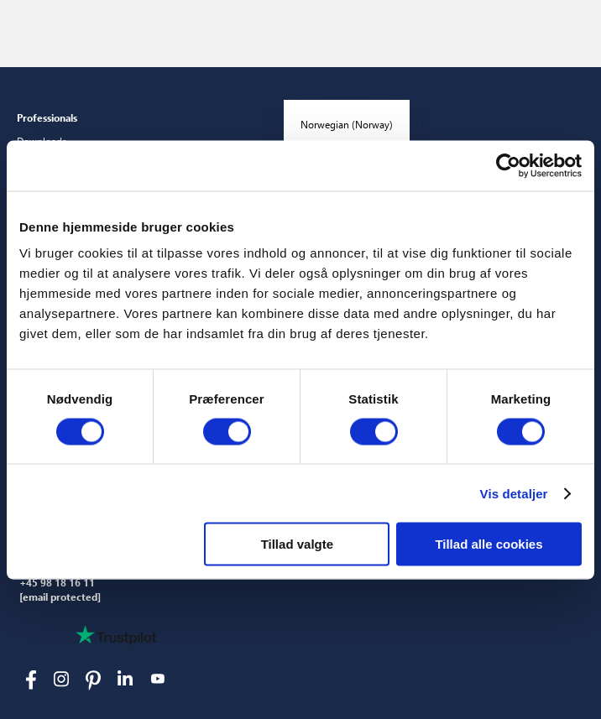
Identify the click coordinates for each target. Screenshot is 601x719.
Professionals (47, 117)
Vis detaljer (514, 493)
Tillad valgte (297, 544)
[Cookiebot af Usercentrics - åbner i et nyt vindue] (508, 165)
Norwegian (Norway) (346, 124)
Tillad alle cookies (488, 544)
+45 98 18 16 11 (57, 583)
